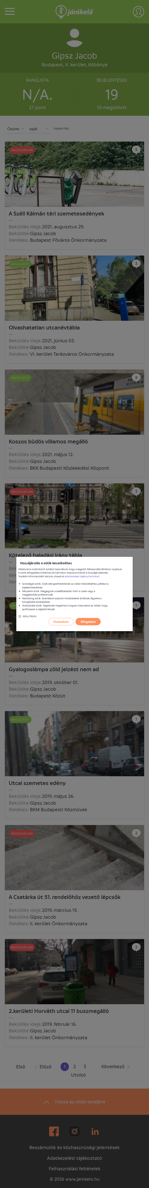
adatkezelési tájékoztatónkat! (82, 576)
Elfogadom (88, 622)
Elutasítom (61, 622)
